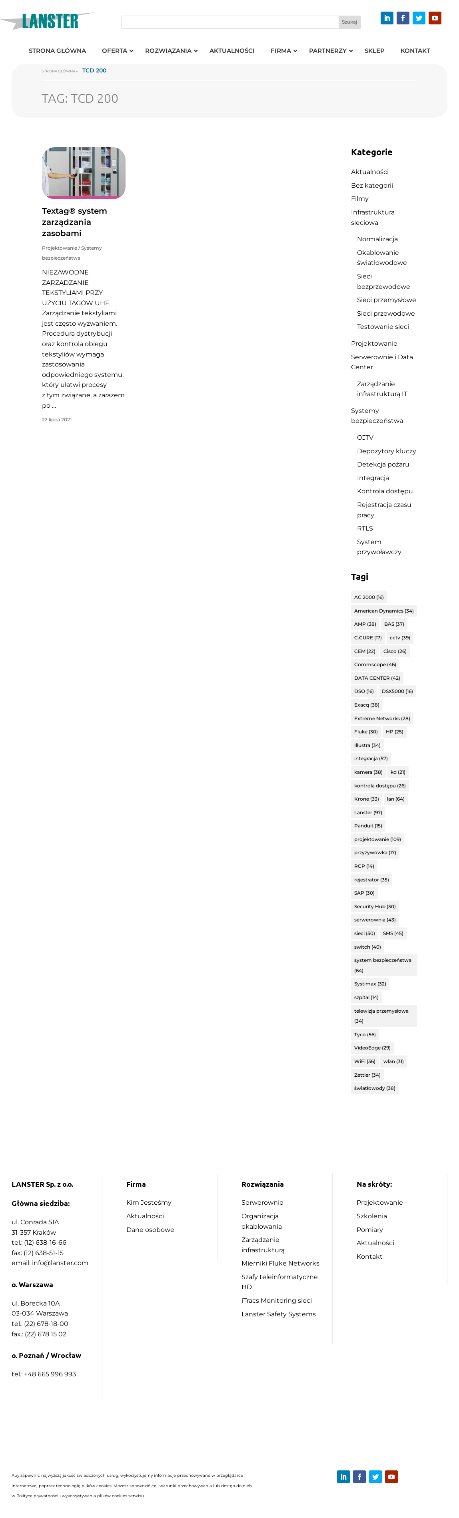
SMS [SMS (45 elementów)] (393, 933)
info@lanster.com (60, 1263)
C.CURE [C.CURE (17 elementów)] (368, 638)
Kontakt (370, 1256)
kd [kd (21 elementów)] (398, 772)
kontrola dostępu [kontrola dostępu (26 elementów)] (380, 786)
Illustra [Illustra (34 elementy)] (367, 745)
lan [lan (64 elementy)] (396, 799)
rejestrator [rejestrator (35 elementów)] (371, 880)
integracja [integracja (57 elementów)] (371, 758)
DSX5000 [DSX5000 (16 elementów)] (397, 691)
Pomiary (370, 1230)
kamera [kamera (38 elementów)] (368, 772)
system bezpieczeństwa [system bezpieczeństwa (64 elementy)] (382, 965)
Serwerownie (262, 1202)
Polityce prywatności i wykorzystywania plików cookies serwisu (80, 1495)
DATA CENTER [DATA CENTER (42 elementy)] (377, 678)
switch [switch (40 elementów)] (367, 947)
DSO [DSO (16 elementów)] (364, 691)
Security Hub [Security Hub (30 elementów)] (375, 906)
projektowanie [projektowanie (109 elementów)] (377, 839)
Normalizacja (377, 239)
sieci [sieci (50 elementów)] (364, 933)
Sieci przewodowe (386, 313)
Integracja (373, 478)
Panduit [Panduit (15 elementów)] (368, 826)
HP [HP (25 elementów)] (394, 732)
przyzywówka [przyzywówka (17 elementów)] (375, 852)
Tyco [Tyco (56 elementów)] (365, 1034)
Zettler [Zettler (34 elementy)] (367, 1075)
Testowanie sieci (383, 326)
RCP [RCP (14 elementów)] (364, 866)
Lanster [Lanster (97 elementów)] (368, 812)
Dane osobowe (150, 1230)
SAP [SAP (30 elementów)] (364, 893)
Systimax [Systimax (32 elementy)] (370, 984)
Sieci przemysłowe (386, 300)
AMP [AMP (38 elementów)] (365, 624)
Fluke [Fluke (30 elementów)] (366, 732)
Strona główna (58, 71)
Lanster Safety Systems (278, 1314)
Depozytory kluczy (386, 451)
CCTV (365, 437)
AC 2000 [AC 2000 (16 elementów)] (369, 597)
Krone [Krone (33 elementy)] (366, 799)
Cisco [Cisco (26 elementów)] (395, 651)
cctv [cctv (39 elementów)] (400, 638)
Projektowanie (59, 248)
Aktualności (370, 172)
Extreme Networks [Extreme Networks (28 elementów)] (382, 718)
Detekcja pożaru (383, 464)
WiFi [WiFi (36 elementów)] (364, 1061)
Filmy (360, 198)
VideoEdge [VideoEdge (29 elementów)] (372, 1048)
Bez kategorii (372, 185)
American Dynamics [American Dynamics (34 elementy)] (384, 611)
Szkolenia (372, 1216)
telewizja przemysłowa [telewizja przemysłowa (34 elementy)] (381, 1016)
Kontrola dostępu (385, 491)
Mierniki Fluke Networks (280, 1263)
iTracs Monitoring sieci (276, 1300)
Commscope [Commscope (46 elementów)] (375, 664)
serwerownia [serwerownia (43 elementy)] (375, 920)
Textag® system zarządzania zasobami (74, 222)
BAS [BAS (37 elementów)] (394, 624)
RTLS (365, 528)
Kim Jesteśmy (149, 1202)
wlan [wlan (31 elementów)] (393, 1061)
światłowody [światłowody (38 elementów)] (374, 1088)
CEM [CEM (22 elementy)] (364, 651)
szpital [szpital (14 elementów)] (366, 997)
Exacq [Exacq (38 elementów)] (366, 705)
